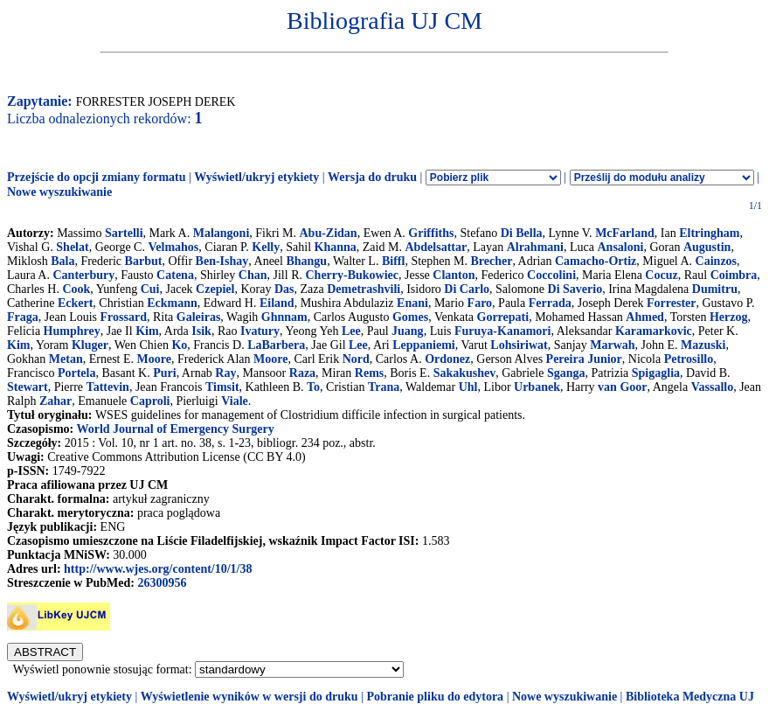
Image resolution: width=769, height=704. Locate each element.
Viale (234, 401)
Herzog (729, 317)
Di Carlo (466, 289)
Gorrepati (503, 317)
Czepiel (215, 289)
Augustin (707, 247)
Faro (480, 303)
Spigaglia (656, 373)
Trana (383, 387)
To (313, 387)
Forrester (671, 303)
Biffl (393, 261)
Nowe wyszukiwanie (59, 192)
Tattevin (108, 387)
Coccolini (551, 275)
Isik (201, 331)
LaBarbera (276, 345)
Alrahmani (535, 247)
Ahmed (645, 317)
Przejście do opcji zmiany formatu (96, 177)
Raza (302, 373)
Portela (77, 373)
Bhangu (306, 261)
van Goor (622, 387)
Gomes (410, 317)
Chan (253, 275)
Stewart (27, 387)
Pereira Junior (584, 359)
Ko (179, 345)
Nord (356, 359)
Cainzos (716, 261)
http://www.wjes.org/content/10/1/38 (158, 568)
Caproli (150, 401)
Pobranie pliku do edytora (434, 696)
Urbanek (537, 387)
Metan (66, 359)
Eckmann (172, 303)
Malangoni (221, 233)
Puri (164, 373)
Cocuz (661, 275)
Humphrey (72, 331)
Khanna (336, 247)
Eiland (277, 303)
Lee (351, 331)
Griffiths (431, 233)
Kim (146, 331)
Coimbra (734, 275)
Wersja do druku (372, 177)
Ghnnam (284, 317)
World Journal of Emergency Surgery (175, 429)
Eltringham (709, 233)
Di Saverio (575, 289)
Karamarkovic (653, 331)
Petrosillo (689, 359)
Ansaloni (620, 247)
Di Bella (522, 233)
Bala (62, 261)
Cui (150, 289)
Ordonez (447, 359)
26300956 (161, 582)
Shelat (72, 247)
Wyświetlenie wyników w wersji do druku (249, 696)
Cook (76, 289)
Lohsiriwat (518, 345)
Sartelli (124, 233)
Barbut (144, 261)
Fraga (22, 317)
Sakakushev (464, 373)
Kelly (266, 247)
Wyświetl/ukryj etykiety (256, 177)
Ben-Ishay (222, 261)
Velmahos (173, 247)
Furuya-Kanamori (502, 331)
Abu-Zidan (328, 233)
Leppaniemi (423, 345)
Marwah (612, 345)
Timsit (222, 387)
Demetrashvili (363, 289)
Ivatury (260, 331)
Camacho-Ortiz (595, 261)
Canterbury (83, 275)
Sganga (566, 373)
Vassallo (712, 387)
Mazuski (703, 345)
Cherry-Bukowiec (352, 275)
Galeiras (199, 317)
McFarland (625, 233)
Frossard (123, 317)
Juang (407, 331)
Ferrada (550, 303)
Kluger (90, 345)
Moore (154, 359)
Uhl (468, 387)
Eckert (75, 303)
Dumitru (715, 289)
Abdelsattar (436, 247)
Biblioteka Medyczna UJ (690, 696)
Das (284, 289)
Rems (369, 373)
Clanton (454, 275)
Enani (412, 303)
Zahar (55, 401)
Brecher (491, 261)
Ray (225, 373)
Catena (175, 275)
